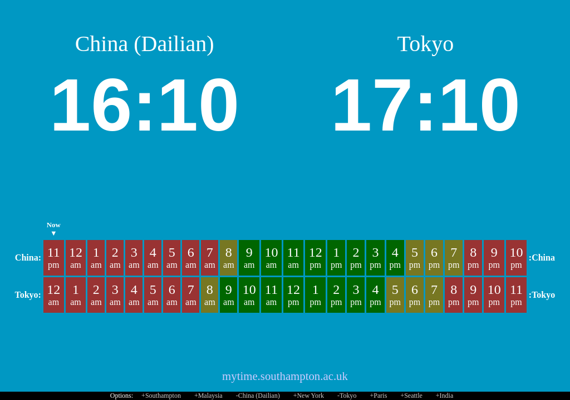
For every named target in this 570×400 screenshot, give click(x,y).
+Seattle (411, 395)
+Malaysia (208, 395)
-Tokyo (347, 395)
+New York (308, 395)
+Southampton (161, 395)
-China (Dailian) (258, 395)
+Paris (378, 395)
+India (444, 395)
